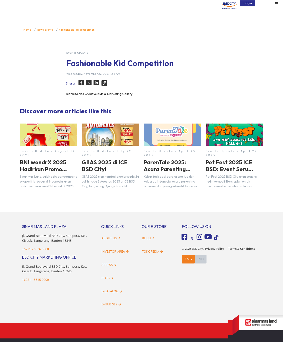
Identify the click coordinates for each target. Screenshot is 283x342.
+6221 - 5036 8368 (35, 249)
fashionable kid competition (77, 29)
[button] (81, 82)
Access (109, 265)
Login (248, 3)
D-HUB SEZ (111, 304)
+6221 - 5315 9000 (35, 279)
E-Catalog (111, 291)
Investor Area (115, 251)
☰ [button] (276, 4)
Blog (107, 278)
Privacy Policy (214, 248)
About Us (110, 238)
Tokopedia (152, 251)
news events (45, 29)
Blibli (148, 238)
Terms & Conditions (241, 248)
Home (27, 29)
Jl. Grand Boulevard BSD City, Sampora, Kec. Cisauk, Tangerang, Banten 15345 (54, 268)
